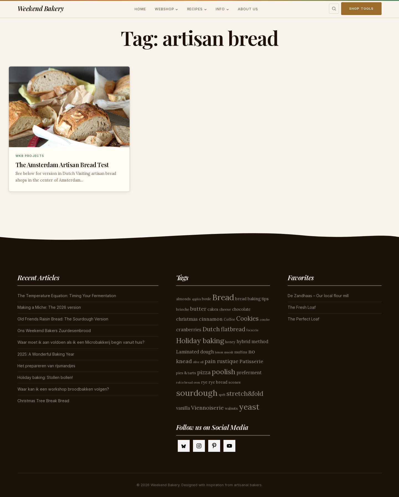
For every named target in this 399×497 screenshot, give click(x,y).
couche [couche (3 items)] (265, 320)
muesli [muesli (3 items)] (228, 352)
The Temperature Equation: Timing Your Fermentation (66, 295)
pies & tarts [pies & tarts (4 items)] (186, 373)
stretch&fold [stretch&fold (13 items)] (244, 393)
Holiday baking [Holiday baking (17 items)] (200, 340)
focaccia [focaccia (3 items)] (252, 330)
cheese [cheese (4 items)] (225, 309)
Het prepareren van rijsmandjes (46, 365)
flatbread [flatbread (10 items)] (233, 329)
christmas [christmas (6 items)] (187, 319)
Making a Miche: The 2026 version (49, 307)
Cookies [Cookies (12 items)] (247, 318)
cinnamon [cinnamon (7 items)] (211, 319)
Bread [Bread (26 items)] (223, 297)
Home (140, 9)
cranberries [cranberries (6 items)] (188, 329)
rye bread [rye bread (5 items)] (217, 382)
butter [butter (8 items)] (198, 308)
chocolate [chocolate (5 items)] (241, 309)
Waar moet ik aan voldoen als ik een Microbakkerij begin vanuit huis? (81, 342)
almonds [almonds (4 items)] (183, 299)
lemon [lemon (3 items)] (219, 352)
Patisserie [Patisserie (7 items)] (251, 361)
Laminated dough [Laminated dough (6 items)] (195, 352)
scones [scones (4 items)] (234, 382)
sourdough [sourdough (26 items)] (197, 393)
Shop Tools (361, 9)
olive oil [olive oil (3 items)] (198, 362)
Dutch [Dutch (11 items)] (211, 329)
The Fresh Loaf (302, 307)
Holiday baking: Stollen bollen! (45, 377)
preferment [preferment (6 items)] (249, 372)
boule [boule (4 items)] (206, 299)
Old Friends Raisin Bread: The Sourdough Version (62, 319)
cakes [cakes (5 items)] (212, 309)
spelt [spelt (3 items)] (222, 395)
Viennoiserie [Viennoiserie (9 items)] (207, 407)
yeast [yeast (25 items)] (249, 407)
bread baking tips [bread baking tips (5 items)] (252, 298)
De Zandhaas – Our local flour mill (318, 295)
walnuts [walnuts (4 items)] (231, 408)
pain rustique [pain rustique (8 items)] (221, 361)
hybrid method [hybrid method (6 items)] (252, 341)
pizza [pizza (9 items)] (204, 372)
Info (220, 9)
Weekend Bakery (40, 8)
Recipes (195, 9)
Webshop (164, 9)
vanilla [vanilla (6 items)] (183, 408)
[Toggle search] (334, 9)
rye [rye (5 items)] (204, 382)
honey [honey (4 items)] (230, 342)
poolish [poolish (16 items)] (223, 371)
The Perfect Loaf (303, 319)
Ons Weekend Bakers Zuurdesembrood (54, 330)
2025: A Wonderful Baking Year (45, 354)
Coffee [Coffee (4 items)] (229, 319)
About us (248, 9)
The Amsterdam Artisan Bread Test (62, 165)
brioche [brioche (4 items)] (182, 309)
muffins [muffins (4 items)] (240, 352)
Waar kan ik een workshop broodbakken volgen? (63, 389)
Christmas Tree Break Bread (43, 400)
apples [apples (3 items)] (196, 299)
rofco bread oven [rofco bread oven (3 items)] (188, 382)
